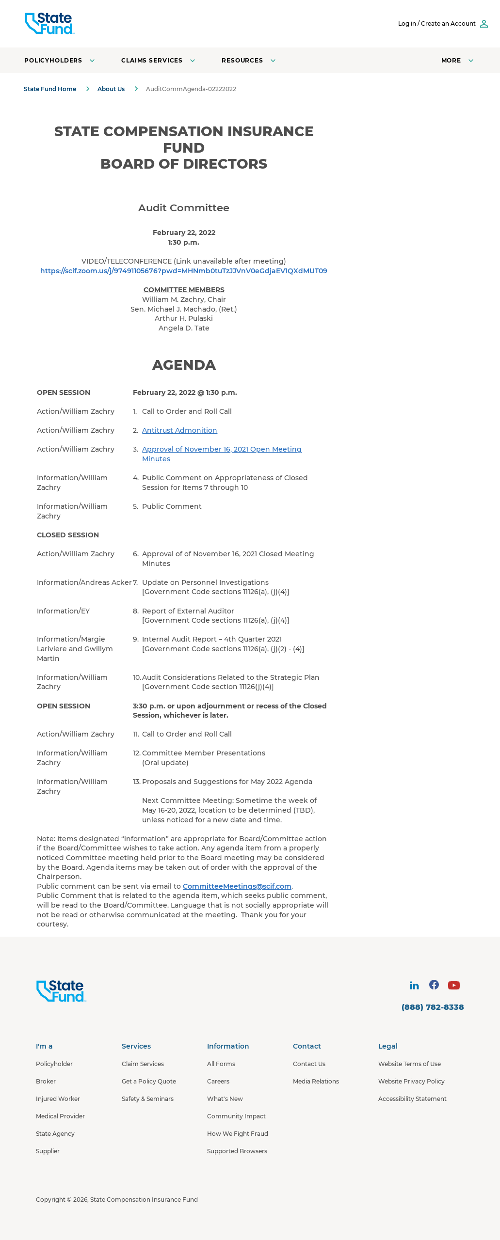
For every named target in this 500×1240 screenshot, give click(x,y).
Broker (46, 1081)
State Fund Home (50, 89)
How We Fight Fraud (237, 1133)
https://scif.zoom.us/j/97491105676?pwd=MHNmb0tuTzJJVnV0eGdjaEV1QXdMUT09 (183, 271)
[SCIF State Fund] (86, 24)
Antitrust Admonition (179, 430)
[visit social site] (414, 985)
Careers (218, 1081)
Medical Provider (60, 1116)
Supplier (48, 1151)
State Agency (55, 1133)
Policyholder (54, 1063)
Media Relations (316, 1081)
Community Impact (236, 1116)
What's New (225, 1098)
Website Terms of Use (409, 1063)
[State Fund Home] (87, 991)
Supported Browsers (237, 1151)
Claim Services (143, 1063)
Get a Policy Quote (149, 1081)
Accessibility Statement (412, 1098)
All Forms (221, 1063)
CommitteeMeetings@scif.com (237, 886)
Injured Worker (58, 1098)
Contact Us (309, 1063)
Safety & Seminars (148, 1098)
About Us (111, 89)
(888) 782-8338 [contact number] (433, 1007)
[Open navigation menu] (458, 60)
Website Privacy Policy (411, 1081)
